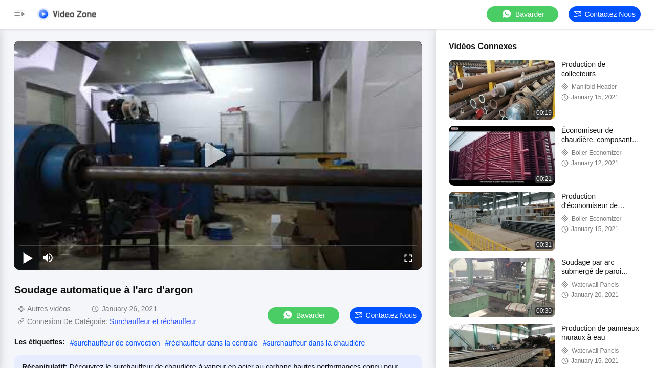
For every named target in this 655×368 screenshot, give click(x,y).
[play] (218, 155)
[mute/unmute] (48, 257)
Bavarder (522, 14)
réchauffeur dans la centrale (213, 343)
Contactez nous (605, 14)
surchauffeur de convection (117, 343)
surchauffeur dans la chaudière (316, 343)
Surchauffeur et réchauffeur (153, 321)
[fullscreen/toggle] (408, 257)
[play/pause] (27, 257)
